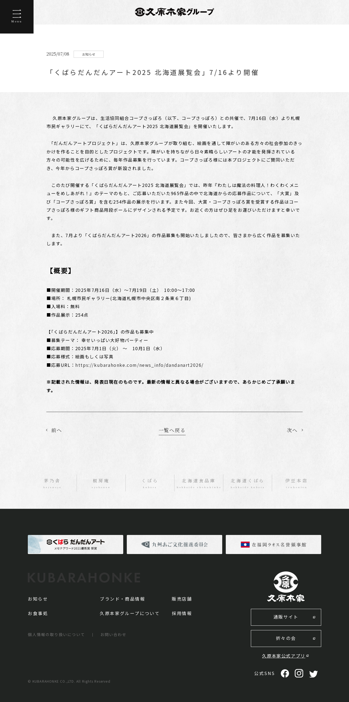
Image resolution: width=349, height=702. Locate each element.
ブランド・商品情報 (122, 598)
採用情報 (182, 613)
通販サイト (286, 616)
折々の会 (286, 638)
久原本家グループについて (130, 613)
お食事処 (38, 613)
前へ (56, 430)
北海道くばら (247, 483)
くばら (150, 483)
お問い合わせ (113, 634)
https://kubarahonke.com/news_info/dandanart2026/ (139, 365)
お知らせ (38, 598)
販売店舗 (182, 598)
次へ (292, 430)
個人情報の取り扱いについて (56, 634)
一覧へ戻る (172, 430)
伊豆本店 (296, 483)
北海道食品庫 (198, 483)
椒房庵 (101, 483)
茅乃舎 (52, 483)
